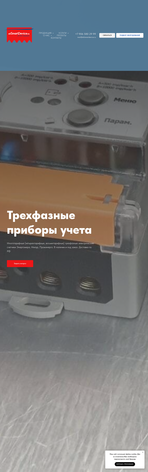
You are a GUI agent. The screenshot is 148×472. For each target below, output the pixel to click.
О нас (46, 35)
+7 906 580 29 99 (85, 33)
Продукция (45, 33)
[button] (107, 35)
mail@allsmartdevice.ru (86, 37)
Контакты (56, 38)
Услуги (63, 33)
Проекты (61, 35)
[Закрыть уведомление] (143, 452)
